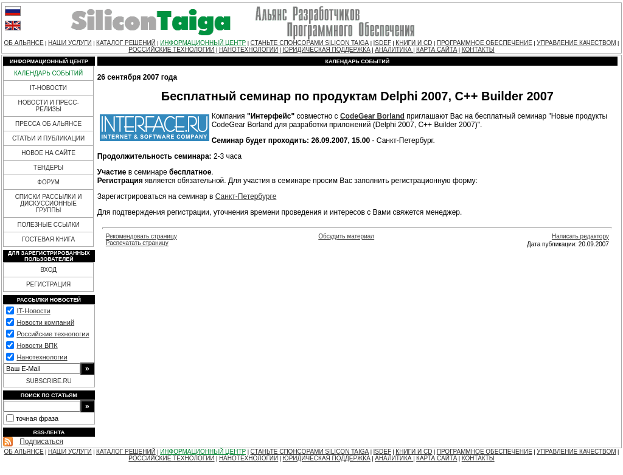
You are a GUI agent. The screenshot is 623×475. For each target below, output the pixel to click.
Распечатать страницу (137, 243)
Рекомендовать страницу (141, 236)
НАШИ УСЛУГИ (70, 43)
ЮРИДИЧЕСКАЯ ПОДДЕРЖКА (327, 49)
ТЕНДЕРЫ (48, 167)
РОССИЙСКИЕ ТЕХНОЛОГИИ (171, 49)
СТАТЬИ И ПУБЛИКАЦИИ (48, 138)
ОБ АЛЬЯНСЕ (24, 43)
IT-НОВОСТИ (48, 88)
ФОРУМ (48, 182)
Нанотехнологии (41, 357)
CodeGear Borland (372, 116)
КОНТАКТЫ (478, 49)
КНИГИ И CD (413, 43)
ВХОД (48, 269)
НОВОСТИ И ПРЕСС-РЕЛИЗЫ (48, 106)
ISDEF (382, 43)
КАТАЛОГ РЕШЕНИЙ (126, 43)
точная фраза (37, 418)
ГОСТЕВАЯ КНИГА (48, 239)
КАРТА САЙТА (436, 49)
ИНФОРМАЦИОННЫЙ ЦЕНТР (203, 43)
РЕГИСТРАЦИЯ (48, 284)
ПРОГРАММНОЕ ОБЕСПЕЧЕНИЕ (484, 43)
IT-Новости (33, 310)
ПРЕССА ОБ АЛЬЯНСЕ (48, 123)
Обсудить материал (346, 236)
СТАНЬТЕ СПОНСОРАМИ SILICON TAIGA (310, 43)
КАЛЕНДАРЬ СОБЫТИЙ (48, 73)
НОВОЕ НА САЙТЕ (48, 153)
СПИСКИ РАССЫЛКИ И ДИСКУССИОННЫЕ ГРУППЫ (48, 203)
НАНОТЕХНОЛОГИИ (248, 49)
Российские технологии (52, 334)
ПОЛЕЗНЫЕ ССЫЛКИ (48, 224)
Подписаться (41, 441)
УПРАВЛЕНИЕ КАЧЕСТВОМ (576, 43)
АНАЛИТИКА (394, 49)
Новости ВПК (36, 345)
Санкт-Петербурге (246, 196)
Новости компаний (45, 322)
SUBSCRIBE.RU (49, 381)
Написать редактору (580, 236)
